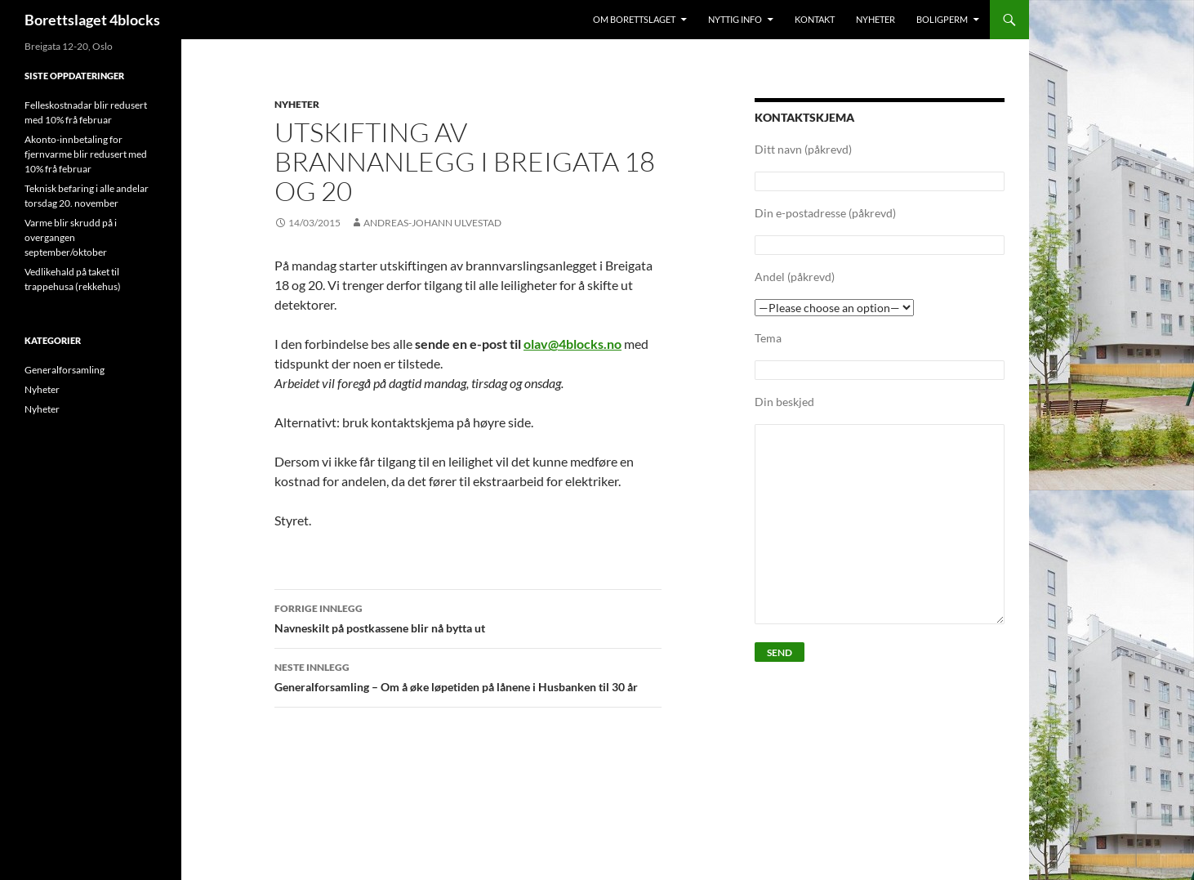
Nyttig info (735, 19)
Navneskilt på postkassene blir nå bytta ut (468, 617)
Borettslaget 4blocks (92, 20)
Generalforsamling (65, 370)
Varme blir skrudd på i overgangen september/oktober (71, 237)
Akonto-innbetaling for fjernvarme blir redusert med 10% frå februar (86, 154)
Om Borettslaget (634, 19)
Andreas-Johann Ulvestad (432, 223)
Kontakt (815, 19)
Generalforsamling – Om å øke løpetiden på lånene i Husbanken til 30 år (468, 676)
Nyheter (875, 19)
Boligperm (942, 19)
